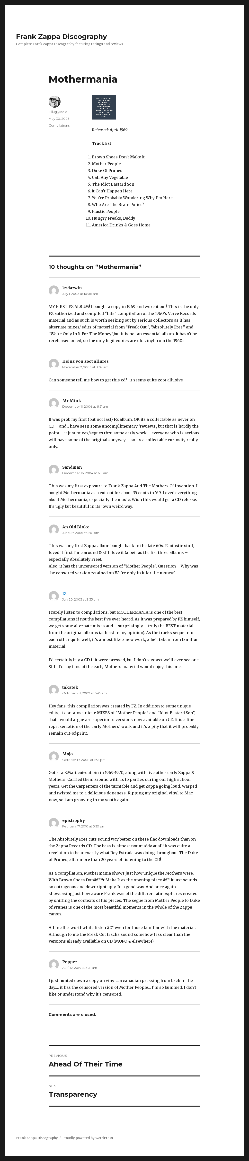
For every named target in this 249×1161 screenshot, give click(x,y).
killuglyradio (58, 112)
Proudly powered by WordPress (87, 1138)
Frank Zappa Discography (61, 36)
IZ (64, 593)
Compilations (59, 125)
